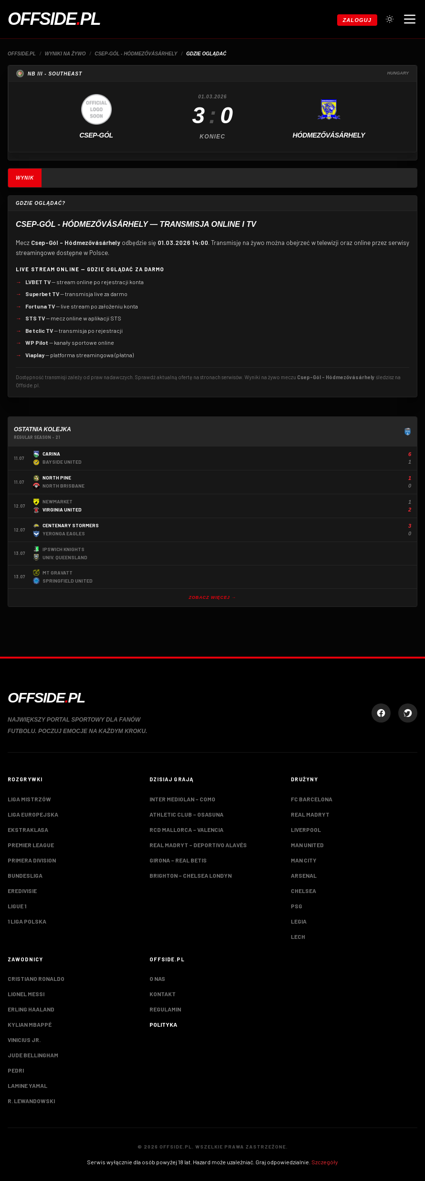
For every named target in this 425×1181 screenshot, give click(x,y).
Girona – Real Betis (178, 860)
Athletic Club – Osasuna (186, 814)
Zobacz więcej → (212, 597)
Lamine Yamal (27, 1085)
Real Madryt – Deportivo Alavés (198, 844)
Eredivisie (22, 890)
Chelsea (303, 890)
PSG (296, 906)
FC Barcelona (311, 799)
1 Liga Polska (27, 921)
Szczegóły (324, 1162)
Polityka (163, 1024)
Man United (307, 844)
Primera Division (32, 860)
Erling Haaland (31, 1009)
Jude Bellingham (33, 1055)
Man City (304, 860)
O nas (157, 978)
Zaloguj (357, 20)
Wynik (25, 178)
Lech (298, 936)
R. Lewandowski (31, 1100)
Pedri (16, 1070)
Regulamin (165, 1009)
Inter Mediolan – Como (182, 799)
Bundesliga (25, 875)
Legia (299, 921)
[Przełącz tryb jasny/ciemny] (389, 19)
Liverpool (306, 829)
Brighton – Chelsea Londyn (190, 875)
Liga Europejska (33, 814)
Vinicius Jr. (24, 1039)
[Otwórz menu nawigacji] (409, 19)
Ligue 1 (17, 906)
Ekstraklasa (28, 829)
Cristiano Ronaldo (36, 978)
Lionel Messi (26, 993)
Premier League (31, 844)
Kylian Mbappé (30, 1024)
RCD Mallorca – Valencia (186, 829)
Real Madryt (310, 814)
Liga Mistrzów (29, 799)
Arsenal (304, 875)
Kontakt (162, 993)
